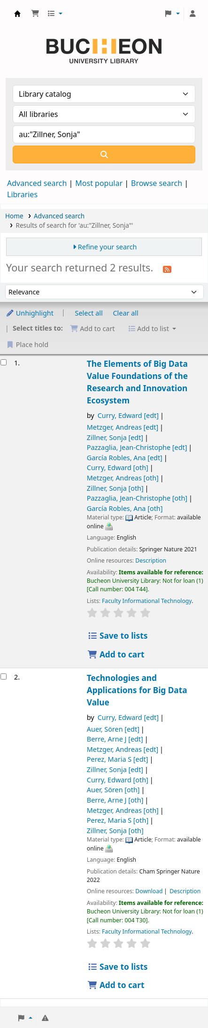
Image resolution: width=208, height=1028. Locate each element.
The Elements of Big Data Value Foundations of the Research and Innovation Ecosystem (137, 382)
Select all (89, 313)
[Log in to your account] (192, 14)
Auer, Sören (113, 729)
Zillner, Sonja (115, 437)
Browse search (156, 183)
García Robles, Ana (124, 457)
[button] (35, 14)
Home (14, 215)
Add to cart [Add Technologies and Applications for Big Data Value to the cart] (116, 985)
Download (148, 891)
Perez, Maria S (117, 759)
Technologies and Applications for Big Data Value (137, 690)
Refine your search (107, 246)
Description (150, 560)
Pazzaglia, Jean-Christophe (137, 447)
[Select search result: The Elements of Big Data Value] (3, 362)
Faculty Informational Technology (147, 601)
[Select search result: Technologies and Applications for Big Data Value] (3, 676)
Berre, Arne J (115, 738)
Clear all (126, 313)
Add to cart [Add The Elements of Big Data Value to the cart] (116, 654)
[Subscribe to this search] (167, 269)
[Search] (104, 154)
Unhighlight (30, 313)
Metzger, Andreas (122, 427)
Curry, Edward (128, 415)
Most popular (99, 183)
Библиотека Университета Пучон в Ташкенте (17, 13)
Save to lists (117, 635)
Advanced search (37, 183)
